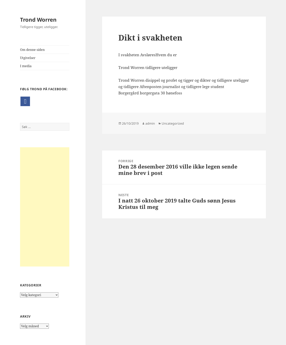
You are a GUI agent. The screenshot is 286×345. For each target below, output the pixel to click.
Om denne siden (32, 49)
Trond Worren (38, 19)
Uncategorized (173, 123)
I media (26, 66)
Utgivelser (28, 58)
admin (150, 123)
